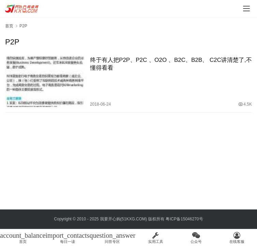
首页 (9, 26)
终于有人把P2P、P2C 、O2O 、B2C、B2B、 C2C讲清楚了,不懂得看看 (171, 64)
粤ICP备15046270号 (184, 219)
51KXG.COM (134, 219)
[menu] (246, 8)
